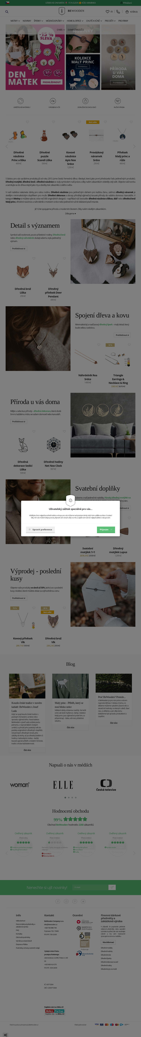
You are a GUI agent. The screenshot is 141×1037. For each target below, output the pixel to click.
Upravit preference (40, 529)
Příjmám (106, 529)
